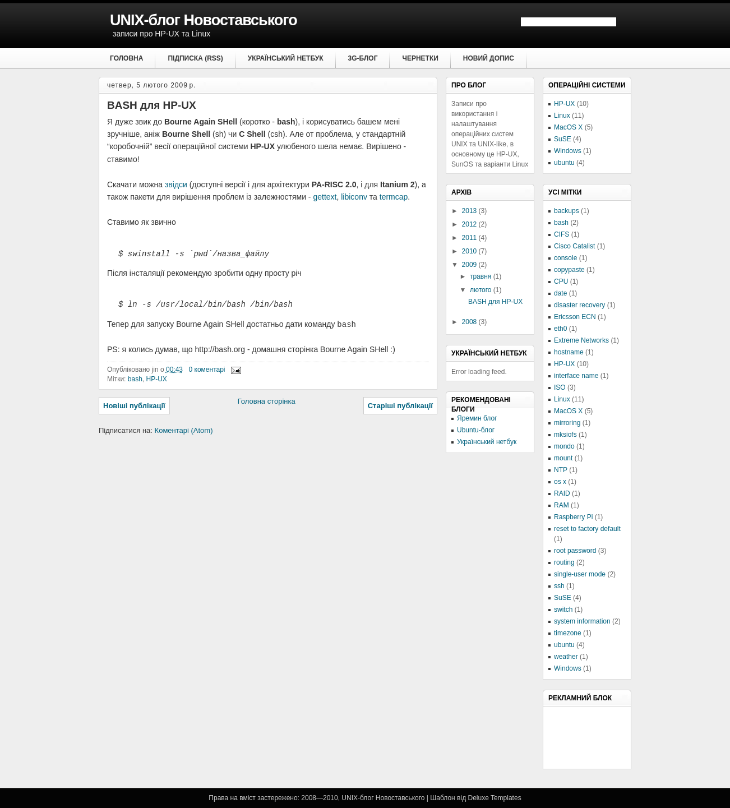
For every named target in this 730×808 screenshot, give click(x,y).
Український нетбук (286, 58)
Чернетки (420, 58)
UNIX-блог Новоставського (203, 20)
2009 (470, 265)
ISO (560, 387)
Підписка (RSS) (195, 58)
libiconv (354, 196)
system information (582, 621)
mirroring (567, 423)
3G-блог (363, 58)
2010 (470, 251)
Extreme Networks (581, 340)
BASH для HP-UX (151, 105)
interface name (576, 376)
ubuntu (564, 163)
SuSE (562, 139)
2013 (470, 211)
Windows (567, 151)
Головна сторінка (266, 402)
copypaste (569, 270)
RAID (562, 493)
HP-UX (156, 380)
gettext (324, 196)
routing (564, 562)
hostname (569, 352)
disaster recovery (579, 305)
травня (481, 276)
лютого (481, 290)
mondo (564, 446)
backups (566, 211)
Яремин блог (477, 418)
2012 (470, 224)
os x (560, 482)
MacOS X (568, 127)
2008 (470, 322)
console (565, 258)
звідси (176, 184)
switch (563, 609)
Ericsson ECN (575, 317)
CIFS (561, 234)
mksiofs (565, 434)
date (560, 293)
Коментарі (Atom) (184, 431)
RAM (561, 505)
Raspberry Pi (573, 517)
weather (566, 657)
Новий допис (488, 58)
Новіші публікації (134, 406)
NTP (560, 470)
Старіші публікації (400, 406)
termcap (394, 196)
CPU (561, 281)
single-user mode (580, 574)
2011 (470, 238)
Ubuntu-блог (476, 430)
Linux (562, 115)
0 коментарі (207, 370)
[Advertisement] (604, 737)
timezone (567, 633)
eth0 (560, 329)
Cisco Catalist (574, 246)
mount (563, 458)
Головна (126, 58)
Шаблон (442, 798)
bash (135, 380)
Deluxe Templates (494, 798)
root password (575, 551)
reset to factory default (587, 529)
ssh (559, 586)
